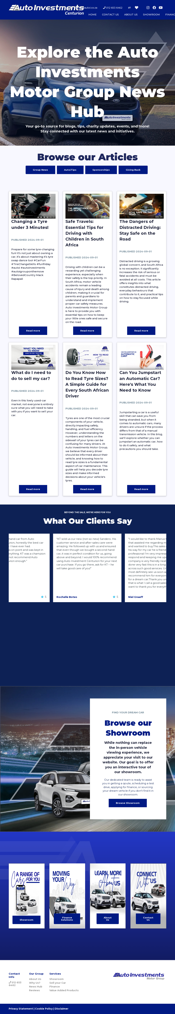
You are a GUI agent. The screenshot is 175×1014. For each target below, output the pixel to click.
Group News (40, 169)
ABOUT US (131, 14)
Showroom (26, 919)
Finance (54, 986)
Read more (33, 330)
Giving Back (133, 169)
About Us (108, 918)
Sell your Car (57, 982)
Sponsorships (101, 169)
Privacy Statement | (21, 1008)
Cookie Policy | (44, 1008)
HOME (92, 14)
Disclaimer (61, 1008)
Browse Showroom (128, 803)
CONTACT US (110, 14)
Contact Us (148, 918)
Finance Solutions (67, 918)
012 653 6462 (112, 7)
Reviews (34, 990)
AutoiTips (70, 169)
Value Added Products (64, 990)
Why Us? (34, 982)
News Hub (35, 986)
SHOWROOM (151, 14)
